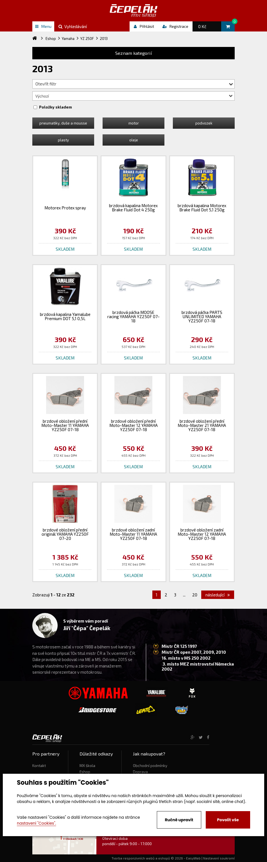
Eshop (85, 772)
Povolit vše (228, 820)
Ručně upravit (179, 820)
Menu (43, 26)
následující (217, 594)
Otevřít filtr (134, 83)
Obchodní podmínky (150, 765)
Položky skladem (55, 107)
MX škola (87, 765)
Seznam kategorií (133, 53)
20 (194, 594)
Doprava (140, 772)
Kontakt (39, 765)
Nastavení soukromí (219, 858)
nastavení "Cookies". (36, 823)
